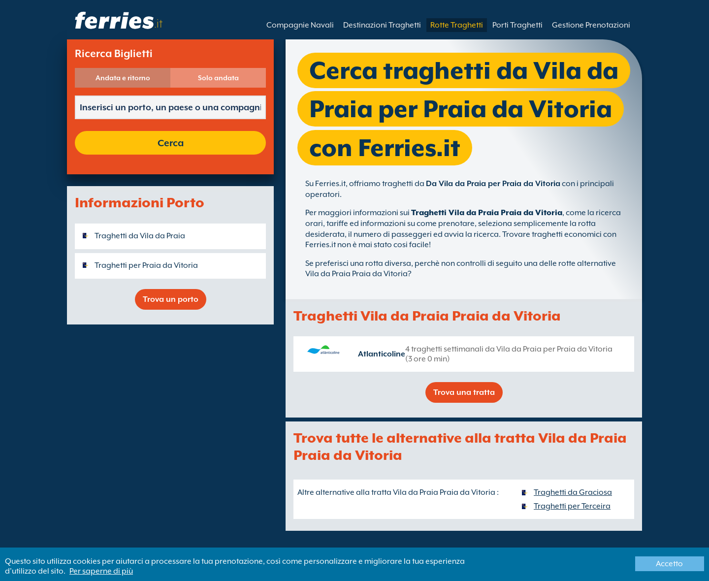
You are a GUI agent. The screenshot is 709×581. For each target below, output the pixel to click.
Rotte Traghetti (456, 25)
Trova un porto (170, 299)
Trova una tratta (464, 392)
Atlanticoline (381, 354)
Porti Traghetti (517, 25)
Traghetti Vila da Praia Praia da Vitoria (486, 212)
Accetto (669, 563)
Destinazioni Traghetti (382, 25)
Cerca (171, 142)
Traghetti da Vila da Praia (140, 235)
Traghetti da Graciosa (573, 492)
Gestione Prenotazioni (591, 25)
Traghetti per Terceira (572, 506)
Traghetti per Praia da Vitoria (146, 265)
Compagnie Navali (300, 25)
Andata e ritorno (123, 78)
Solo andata (218, 78)
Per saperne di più (101, 571)
